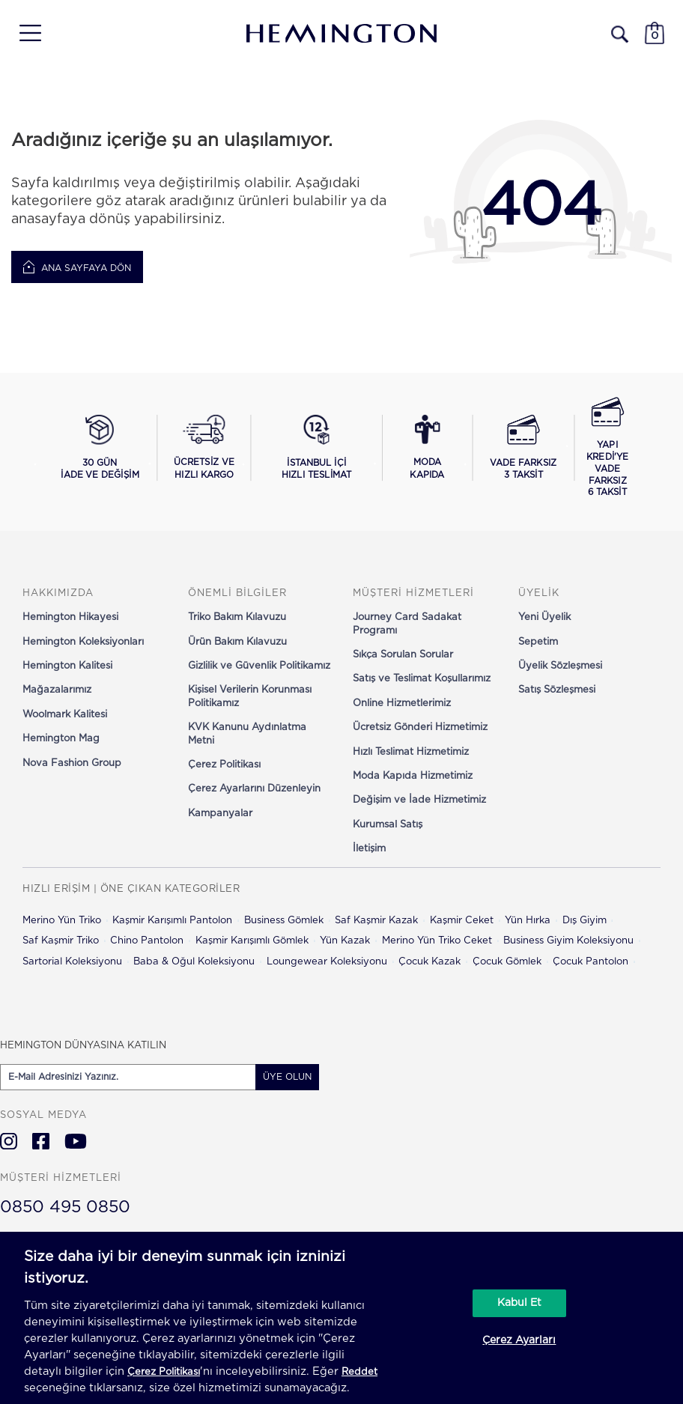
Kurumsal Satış (387, 825)
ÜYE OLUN (287, 1076)
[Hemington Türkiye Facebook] (40, 1141)
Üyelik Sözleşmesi (560, 666)
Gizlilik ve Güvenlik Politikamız (259, 666)
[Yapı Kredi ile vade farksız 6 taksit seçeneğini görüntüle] (607, 448)
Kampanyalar (220, 813)
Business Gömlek (284, 921)
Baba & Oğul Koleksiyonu (194, 962)
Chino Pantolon (146, 941)
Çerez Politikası (224, 765)
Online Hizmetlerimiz (402, 703)
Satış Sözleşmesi (556, 690)
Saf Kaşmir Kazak (376, 921)
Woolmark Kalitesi (64, 715)
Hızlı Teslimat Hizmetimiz (411, 752)
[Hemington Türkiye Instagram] (8, 1141)
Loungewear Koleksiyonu (327, 962)
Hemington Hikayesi (70, 617)
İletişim (369, 849)
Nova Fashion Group (71, 763)
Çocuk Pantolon (590, 962)
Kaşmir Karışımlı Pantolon (172, 921)
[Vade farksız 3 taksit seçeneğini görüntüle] (523, 448)
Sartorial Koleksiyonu (72, 962)
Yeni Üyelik (544, 617)
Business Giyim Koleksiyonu (568, 941)
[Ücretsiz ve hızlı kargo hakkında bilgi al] (204, 448)
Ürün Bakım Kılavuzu (237, 642)
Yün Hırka (527, 921)
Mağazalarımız (56, 690)
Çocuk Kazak (429, 962)
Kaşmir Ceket (462, 921)
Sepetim (538, 642)
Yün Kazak (345, 941)
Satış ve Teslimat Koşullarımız (422, 679)
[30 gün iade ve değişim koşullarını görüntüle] (100, 448)
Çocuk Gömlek (507, 962)
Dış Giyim (584, 921)
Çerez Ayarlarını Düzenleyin (254, 789)
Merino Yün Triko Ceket (437, 941)
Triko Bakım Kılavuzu (237, 617)
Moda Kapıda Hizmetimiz (413, 776)
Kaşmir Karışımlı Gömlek (252, 941)
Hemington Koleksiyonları (83, 642)
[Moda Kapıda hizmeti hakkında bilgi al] (427, 448)
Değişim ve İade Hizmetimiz (419, 800)
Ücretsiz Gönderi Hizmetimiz (420, 727)
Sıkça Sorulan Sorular (403, 655)
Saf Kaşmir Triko (60, 941)
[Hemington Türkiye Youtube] (75, 1141)
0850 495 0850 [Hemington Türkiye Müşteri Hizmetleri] (65, 1207)
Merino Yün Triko (61, 921)
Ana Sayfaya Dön (77, 267)
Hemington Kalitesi (67, 666)
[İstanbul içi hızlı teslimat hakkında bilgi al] (316, 448)
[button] (25, 33)
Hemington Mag (61, 739)
